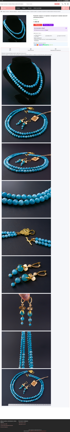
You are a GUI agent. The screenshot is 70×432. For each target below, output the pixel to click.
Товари (23, 8)
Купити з (49, 24)
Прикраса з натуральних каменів (24, 11)
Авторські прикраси (13, 11)
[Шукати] (57, 4)
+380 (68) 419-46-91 (22, 424)
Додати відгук (65, 4)
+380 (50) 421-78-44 (22, 422)
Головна (18, 8)
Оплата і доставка (37, 8)
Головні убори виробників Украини (7, 425)
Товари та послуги (5, 11)
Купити (38, 24)
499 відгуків (61, 0)
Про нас (29, 8)
